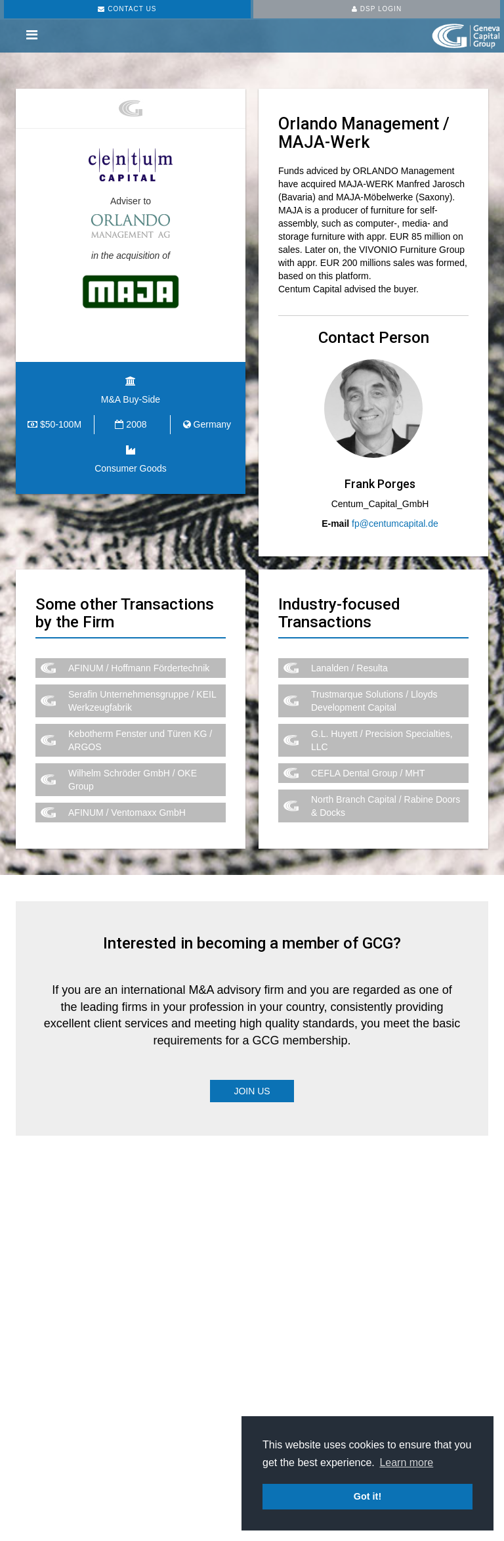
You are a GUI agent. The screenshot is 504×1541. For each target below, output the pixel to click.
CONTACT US (127, 8)
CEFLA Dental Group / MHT (368, 773)
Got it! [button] (367, 1496)
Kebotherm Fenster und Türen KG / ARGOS (140, 740)
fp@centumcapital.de (395, 523)
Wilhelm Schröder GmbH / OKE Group (132, 780)
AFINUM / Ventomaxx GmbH (127, 812)
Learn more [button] (406, 1462)
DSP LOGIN (377, 8)
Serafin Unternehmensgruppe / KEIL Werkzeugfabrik (142, 701)
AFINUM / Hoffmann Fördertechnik (138, 668)
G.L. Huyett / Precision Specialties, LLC (382, 740)
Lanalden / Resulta (349, 668)
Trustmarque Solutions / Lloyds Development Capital (374, 701)
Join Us (252, 1091)
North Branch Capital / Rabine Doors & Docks (385, 806)
